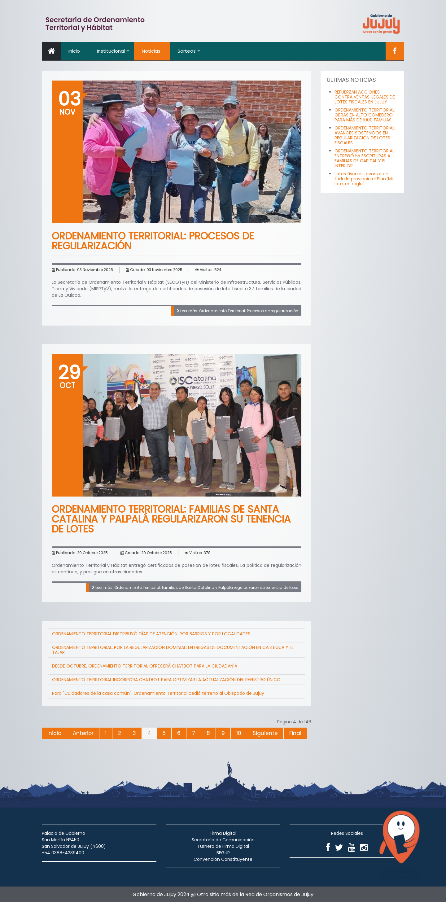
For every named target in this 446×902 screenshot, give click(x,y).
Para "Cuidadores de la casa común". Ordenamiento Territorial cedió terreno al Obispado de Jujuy (158, 693)
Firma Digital (223, 833)
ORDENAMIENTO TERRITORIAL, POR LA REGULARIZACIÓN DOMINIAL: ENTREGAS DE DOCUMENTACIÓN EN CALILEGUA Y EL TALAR (173, 649)
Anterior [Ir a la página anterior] (83, 733)
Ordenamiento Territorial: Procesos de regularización (153, 241)
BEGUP (223, 853)
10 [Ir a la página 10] (238, 733)
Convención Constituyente (223, 859)
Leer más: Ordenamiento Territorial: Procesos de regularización (237, 310)
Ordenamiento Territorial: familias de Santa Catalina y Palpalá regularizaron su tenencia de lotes (171, 519)
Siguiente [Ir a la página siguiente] (265, 733)
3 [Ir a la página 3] (134, 733)
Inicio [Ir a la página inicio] (54, 733)
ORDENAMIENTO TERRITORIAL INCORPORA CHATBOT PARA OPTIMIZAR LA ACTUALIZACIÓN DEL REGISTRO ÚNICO (166, 679)
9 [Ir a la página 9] (223, 733)
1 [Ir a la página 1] (106, 733)
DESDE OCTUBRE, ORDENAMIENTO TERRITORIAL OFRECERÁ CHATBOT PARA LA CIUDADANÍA (144, 666)
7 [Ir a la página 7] (193, 733)
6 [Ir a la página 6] (179, 733)
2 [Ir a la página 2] (119, 733)
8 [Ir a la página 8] (208, 733)
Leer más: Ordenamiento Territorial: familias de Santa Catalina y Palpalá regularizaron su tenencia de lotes (195, 587)
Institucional (111, 51)
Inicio (74, 51)
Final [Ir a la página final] (295, 733)
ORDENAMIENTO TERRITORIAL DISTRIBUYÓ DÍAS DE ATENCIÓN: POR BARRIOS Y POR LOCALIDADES (151, 634)
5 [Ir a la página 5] (164, 733)
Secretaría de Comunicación (223, 840)
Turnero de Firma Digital (223, 846)
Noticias (151, 51)
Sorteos (186, 51)
